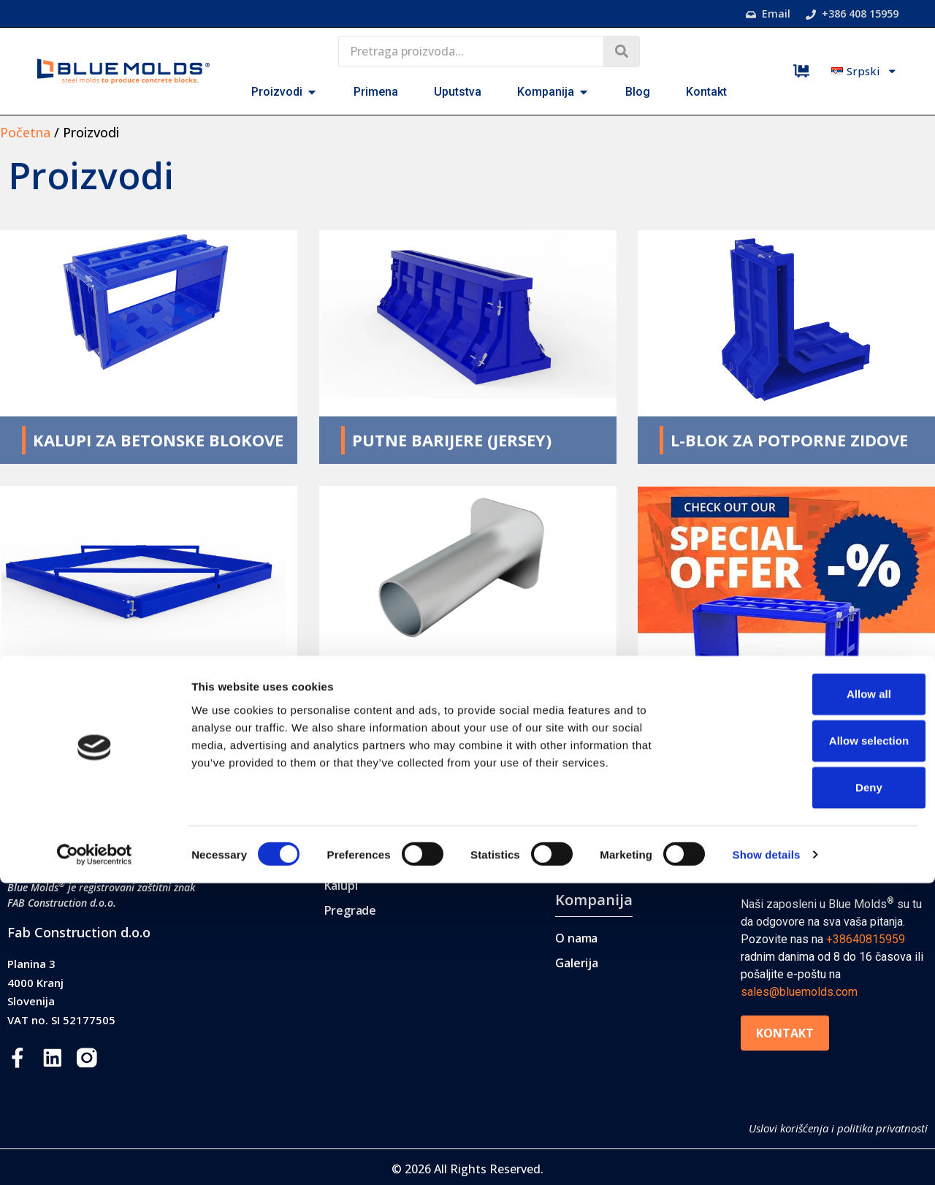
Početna (25, 132)
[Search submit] (621, 51)
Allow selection (812, 1042)
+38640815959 (865, 939)
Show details (767, 1156)
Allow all (813, 995)
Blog (756, 824)
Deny (813, 1089)
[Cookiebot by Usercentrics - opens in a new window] (95, 1156)
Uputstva (588, 862)
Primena (585, 824)
